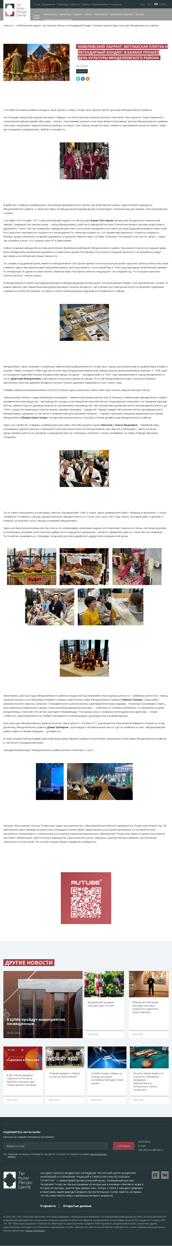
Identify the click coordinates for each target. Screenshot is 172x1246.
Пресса (86, 4)
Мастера (140, 14)
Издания (77, 14)
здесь (90, 750)
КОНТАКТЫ (144, 1141)
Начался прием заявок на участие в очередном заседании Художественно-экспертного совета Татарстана (148, 1081)
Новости (75, 4)
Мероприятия (100, 4)
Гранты (88, 14)
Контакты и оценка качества (58, 19)
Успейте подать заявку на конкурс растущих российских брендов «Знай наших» (107, 1078)
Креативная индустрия (121, 14)
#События (82, 71)
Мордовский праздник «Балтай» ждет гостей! (101, 1003)
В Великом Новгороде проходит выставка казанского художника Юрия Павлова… (145, 1007)
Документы (48, 4)
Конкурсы (115, 4)
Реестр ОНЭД (50, 14)
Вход (163, 4)
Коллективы (65, 14)
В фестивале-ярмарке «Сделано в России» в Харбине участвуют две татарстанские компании (21, 1080)
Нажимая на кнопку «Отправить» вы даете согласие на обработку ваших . (57, 1155)
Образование (101, 14)
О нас (37, 4)
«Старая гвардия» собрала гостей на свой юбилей (64, 1075)
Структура (63, 4)
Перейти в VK (165, 1175)
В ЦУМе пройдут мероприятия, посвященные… (36, 1021)
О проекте (48, 1206)
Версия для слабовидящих (156, 4)
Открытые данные (77, 1206)
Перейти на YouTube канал (155, 1175)
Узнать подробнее (35, 1230)
